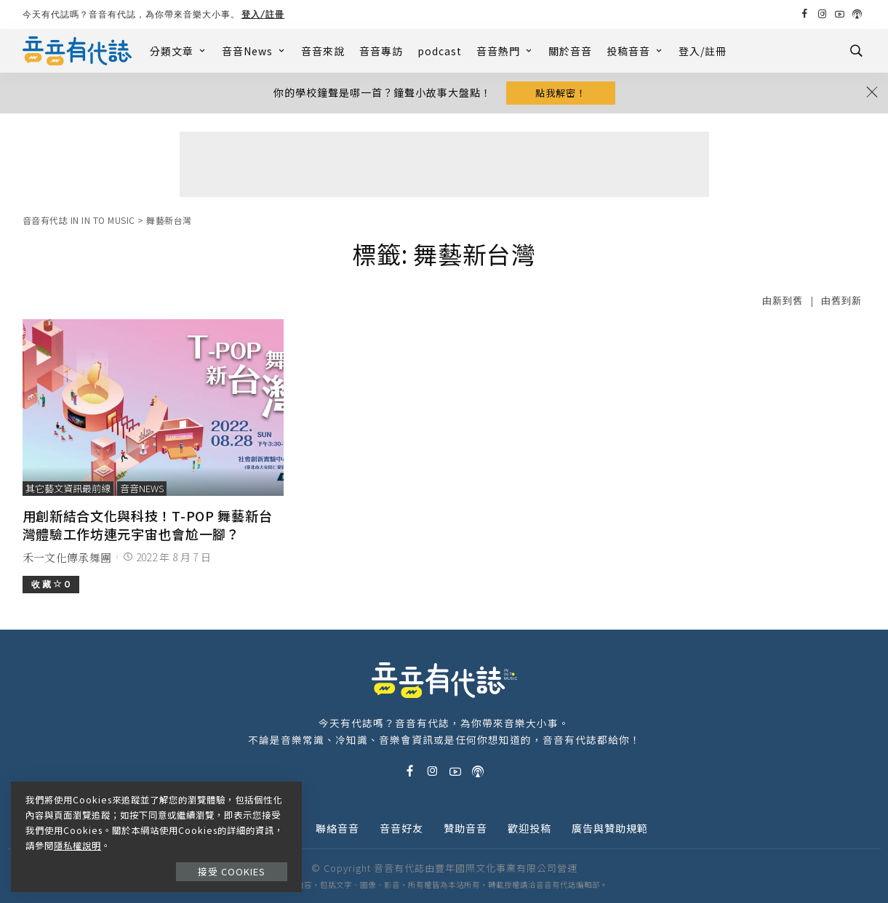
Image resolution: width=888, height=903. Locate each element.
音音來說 (323, 51)
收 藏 (51, 584)
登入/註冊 (263, 14)
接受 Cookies (231, 871)
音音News (254, 51)
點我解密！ (560, 93)
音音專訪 (381, 51)
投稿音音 (635, 51)
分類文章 (178, 51)
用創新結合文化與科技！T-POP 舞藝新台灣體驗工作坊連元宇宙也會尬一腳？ (148, 524)
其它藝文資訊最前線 (68, 488)
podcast (439, 51)
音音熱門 (505, 51)
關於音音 (570, 51)
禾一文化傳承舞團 (67, 557)
